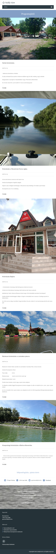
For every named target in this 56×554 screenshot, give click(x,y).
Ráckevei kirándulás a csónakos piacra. (16, 356)
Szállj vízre (8, 2)
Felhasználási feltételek (8, 544)
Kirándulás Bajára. (8, 276)
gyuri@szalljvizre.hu (36, 480)
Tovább (4, 88)
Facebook (48, 480)
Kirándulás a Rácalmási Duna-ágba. (14, 169)
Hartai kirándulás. (8, 63)
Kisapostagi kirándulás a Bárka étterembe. (17, 445)
